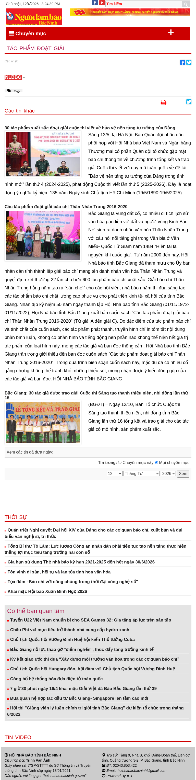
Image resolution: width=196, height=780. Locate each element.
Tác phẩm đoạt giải (35, 48)
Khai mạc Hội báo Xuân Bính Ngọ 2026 (46, 591)
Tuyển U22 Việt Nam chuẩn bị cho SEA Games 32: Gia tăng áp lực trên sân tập (89, 620)
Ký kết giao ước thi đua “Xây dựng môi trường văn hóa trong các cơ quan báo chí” (93, 659)
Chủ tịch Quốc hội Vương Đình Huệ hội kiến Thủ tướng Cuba (71, 639)
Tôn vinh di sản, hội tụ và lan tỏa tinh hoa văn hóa (58, 572)
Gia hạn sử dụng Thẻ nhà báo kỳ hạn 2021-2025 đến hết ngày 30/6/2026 (80, 562)
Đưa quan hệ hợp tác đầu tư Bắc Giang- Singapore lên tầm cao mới (77, 698)
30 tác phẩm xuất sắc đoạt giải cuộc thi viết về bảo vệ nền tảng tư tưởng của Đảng (90, 128)
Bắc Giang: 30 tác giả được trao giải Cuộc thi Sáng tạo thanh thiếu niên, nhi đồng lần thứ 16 (96, 395)
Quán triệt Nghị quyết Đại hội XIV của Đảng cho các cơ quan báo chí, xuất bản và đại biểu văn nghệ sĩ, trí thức (93, 533)
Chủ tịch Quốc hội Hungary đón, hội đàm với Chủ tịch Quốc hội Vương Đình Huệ (91, 668)
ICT (130, 776)
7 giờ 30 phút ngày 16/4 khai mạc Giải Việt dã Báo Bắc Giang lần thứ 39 (82, 688)
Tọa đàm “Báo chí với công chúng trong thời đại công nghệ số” (71, 581)
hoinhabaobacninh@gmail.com (142, 770)
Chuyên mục (91, 32)
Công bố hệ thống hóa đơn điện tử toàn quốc (55, 678)
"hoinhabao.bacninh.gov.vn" (65, 776)
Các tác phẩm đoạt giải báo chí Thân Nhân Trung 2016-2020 (66, 207)
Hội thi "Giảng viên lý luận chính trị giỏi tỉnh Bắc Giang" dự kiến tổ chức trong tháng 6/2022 (95, 711)
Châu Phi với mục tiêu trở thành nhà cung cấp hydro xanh (68, 629)
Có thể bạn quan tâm (35, 611)
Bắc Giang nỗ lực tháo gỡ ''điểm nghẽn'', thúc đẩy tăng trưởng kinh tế (80, 649)
